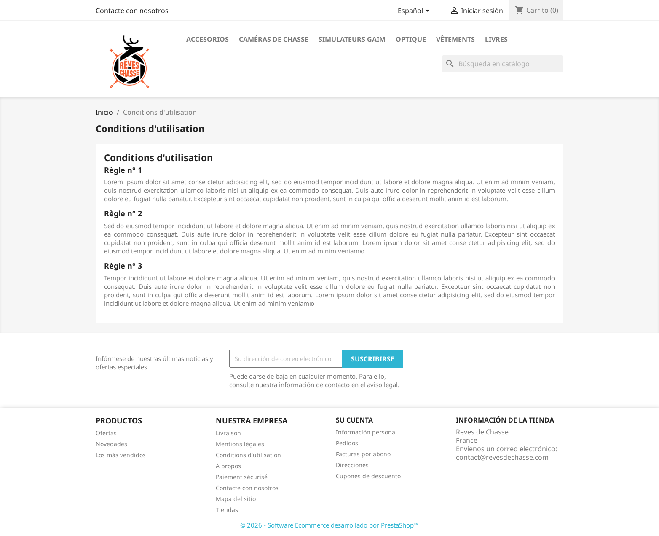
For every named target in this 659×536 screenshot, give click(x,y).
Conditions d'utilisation (248, 455)
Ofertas (106, 433)
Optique (411, 39)
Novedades (111, 444)
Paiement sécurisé (242, 477)
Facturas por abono (363, 454)
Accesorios (207, 39)
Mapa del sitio (236, 499)
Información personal (366, 432)
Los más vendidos (121, 455)
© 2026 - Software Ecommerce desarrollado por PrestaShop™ (329, 525)
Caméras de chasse (273, 39)
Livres (496, 39)
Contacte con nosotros (132, 10)
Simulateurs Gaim (352, 39)
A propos (228, 466)
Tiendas (227, 510)
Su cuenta (354, 420)
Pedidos (347, 443)
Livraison (228, 433)
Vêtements (455, 39)
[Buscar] (502, 63)
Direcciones (352, 465)
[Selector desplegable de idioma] (415, 11)
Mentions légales (240, 444)
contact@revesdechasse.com (502, 457)
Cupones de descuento (368, 476)
